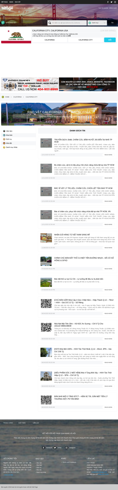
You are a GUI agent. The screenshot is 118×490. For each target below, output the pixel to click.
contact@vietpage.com (99, 472)
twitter (57, 447)
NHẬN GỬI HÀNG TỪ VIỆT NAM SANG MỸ (72, 235)
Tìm (112, 23)
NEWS (11, 2)
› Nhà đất (38, 470)
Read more (108, 154)
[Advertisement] (59, 61)
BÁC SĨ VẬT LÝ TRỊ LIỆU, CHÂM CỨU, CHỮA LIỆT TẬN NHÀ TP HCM (83, 188)
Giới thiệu (31, 8)
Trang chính (8, 423)
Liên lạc (39, 8)
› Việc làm (39, 463)
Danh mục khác (10, 147)
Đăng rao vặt (8, 22)
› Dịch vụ (38, 467)
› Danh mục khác (41, 472)
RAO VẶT (18, 2)
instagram (70, 447)
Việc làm (7, 131)
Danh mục (95, 23)
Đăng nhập (113, 8)
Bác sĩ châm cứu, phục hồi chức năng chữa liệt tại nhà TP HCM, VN (82, 211)
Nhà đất (7, 143)
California (50, 40)
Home (5, 97)
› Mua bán (39, 465)
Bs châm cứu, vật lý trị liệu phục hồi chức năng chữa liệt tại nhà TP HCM (84, 165)
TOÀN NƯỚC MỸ (20, 8)
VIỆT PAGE (4, 2)
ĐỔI (110, 40)
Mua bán (7, 135)
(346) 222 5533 (103, 474)
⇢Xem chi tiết (8, 475)
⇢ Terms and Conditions (68, 462)
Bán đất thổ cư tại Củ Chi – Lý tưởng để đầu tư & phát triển (78, 279)
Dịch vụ (7, 139)
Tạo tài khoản (103, 8)
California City (86, 40)
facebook (47, 447)
